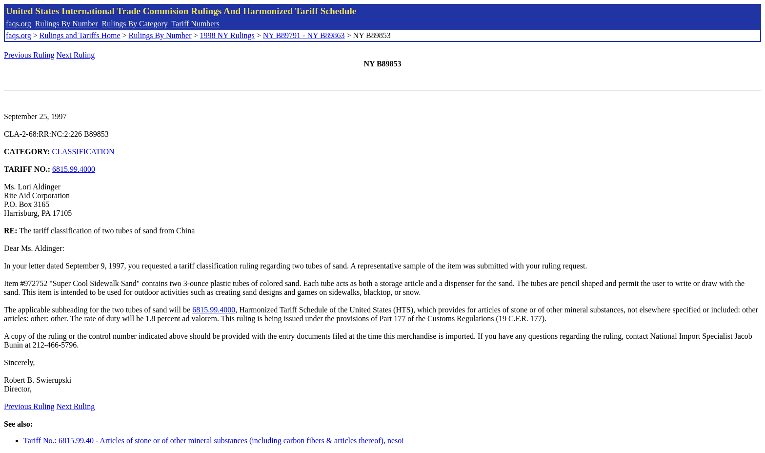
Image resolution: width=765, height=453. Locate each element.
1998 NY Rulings (227, 35)
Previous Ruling (29, 55)
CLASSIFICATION (83, 151)
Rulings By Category (135, 24)
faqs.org (18, 24)
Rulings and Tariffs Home (80, 35)
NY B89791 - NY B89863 (304, 35)
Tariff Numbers (195, 24)
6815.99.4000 (73, 169)
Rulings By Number (66, 24)
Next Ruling (76, 55)
